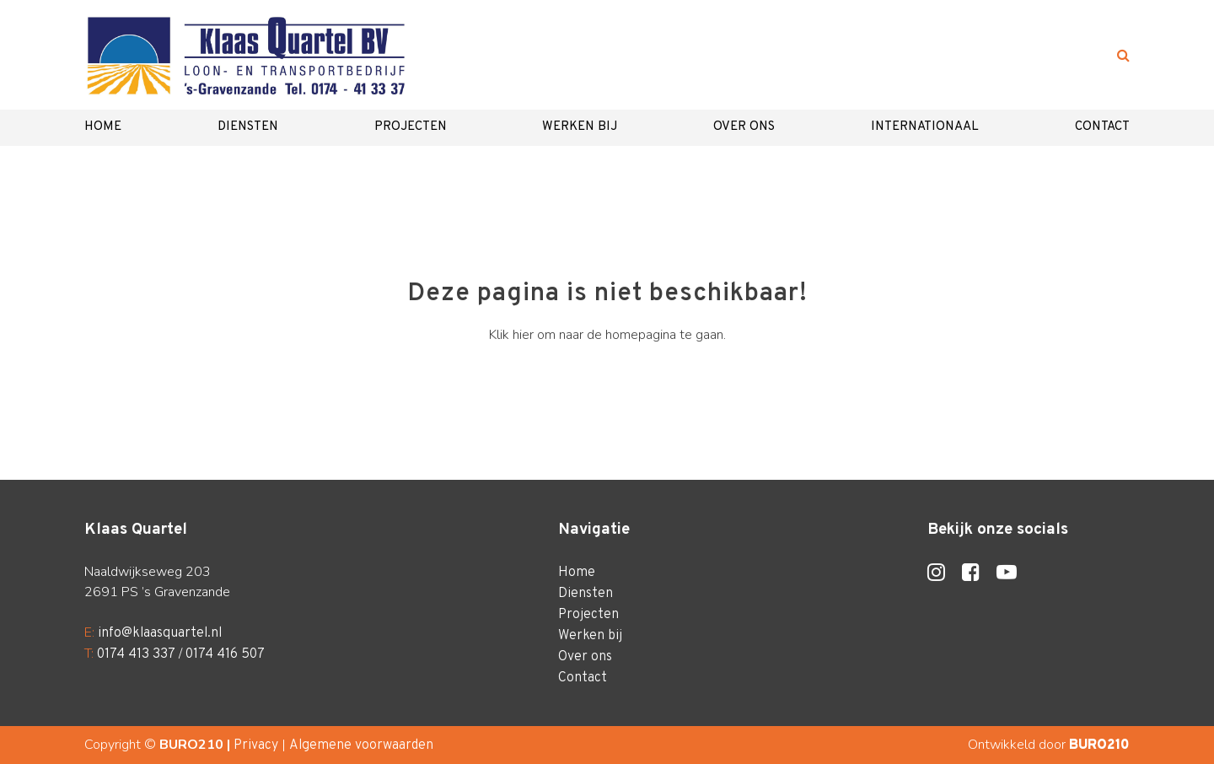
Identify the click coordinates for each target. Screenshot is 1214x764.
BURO (1099, 745)
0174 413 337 (136, 654)
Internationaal (925, 127)
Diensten (248, 127)
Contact (1102, 127)
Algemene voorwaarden (361, 745)
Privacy (256, 745)
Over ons (744, 127)
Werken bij (579, 127)
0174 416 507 (225, 654)
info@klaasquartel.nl (160, 633)
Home (102, 127)
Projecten (410, 127)
